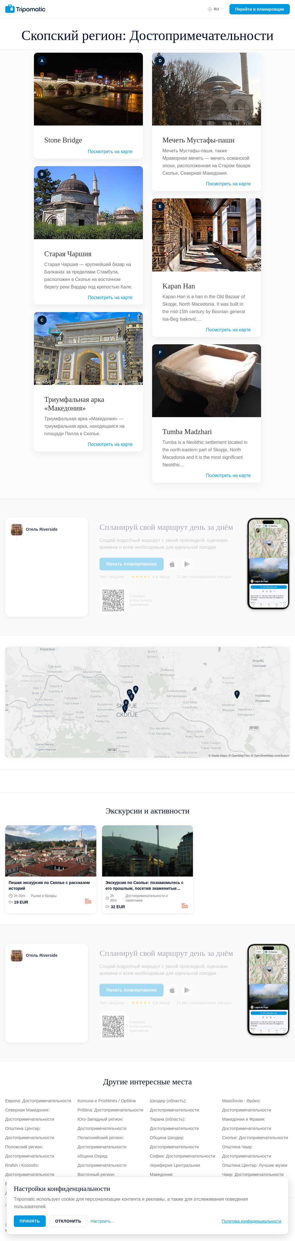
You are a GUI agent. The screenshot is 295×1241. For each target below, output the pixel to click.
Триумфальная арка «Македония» (74, 404)
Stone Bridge (63, 140)
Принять (30, 1221)
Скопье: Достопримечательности (255, 1137)
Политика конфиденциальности (251, 1221)
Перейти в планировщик (259, 9)
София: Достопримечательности (182, 1155)
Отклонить (68, 1221)
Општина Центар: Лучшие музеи (255, 1165)
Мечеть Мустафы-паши (198, 140)
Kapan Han (178, 286)
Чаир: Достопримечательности (253, 1174)
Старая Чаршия (67, 254)
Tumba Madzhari (187, 432)
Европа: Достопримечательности (38, 1100)
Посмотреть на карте (110, 151)
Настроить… (102, 1221)
